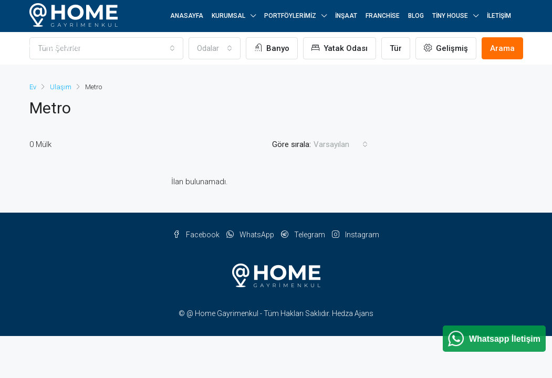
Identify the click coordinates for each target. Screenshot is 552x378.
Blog (416, 15)
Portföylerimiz (290, 15)
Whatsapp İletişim (504, 338)
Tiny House (450, 15)
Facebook (197, 234)
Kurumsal (228, 15)
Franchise (383, 15)
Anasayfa (186, 15)
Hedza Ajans (352, 313)
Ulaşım (60, 87)
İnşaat (346, 15)
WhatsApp (251, 234)
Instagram (355, 234)
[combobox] (340, 144)
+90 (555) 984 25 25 (65, 46)
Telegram (304, 234)
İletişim (499, 15)
